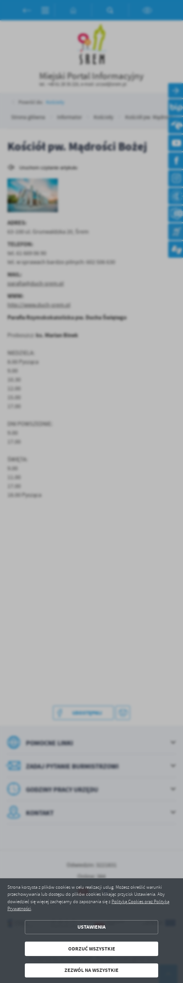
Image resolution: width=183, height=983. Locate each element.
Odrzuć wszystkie (91, 948)
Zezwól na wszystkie (91, 970)
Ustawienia (91, 927)
